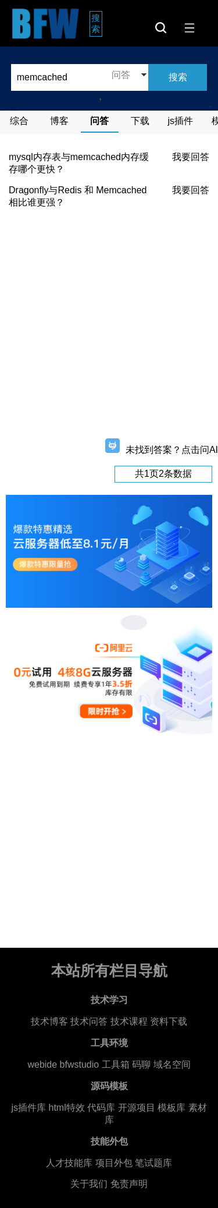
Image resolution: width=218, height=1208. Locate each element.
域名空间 (172, 1064)
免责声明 (129, 1184)
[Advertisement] (109, 327)
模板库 (171, 1108)
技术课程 (129, 1021)
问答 (99, 121)
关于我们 (89, 1184)
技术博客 (49, 1021)
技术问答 (89, 1021)
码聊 (141, 1064)
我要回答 (190, 157)
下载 (140, 121)
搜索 (96, 23)
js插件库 (28, 1108)
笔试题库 (153, 1163)
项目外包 (114, 1163)
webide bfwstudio (64, 1064)
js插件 (181, 121)
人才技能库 (69, 1163)
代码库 (101, 1108)
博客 (59, 121)
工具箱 (116, 1064)
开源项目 (136, 1108)
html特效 (66, 1108)
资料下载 (168, 1021)
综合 (19, 121)
